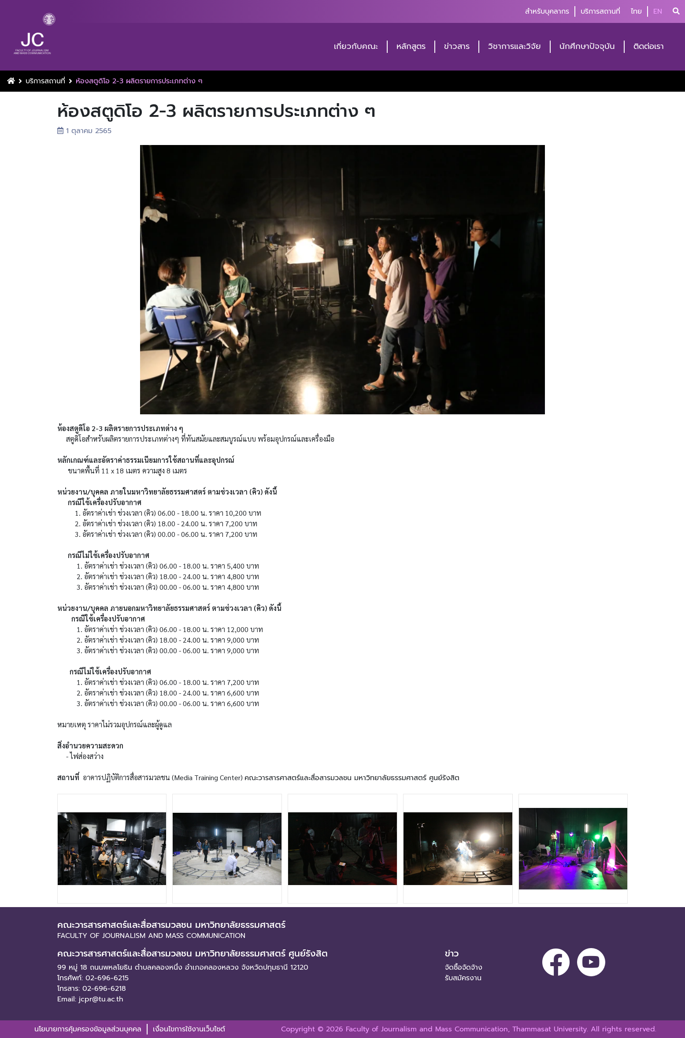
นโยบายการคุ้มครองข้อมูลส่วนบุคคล (87, 1029)
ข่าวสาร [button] (457, 46)
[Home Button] (11, 81)
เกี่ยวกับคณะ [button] (356, 46)
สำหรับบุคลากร (547, 11)
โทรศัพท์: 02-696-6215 (93, 978)
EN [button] (657, 11)
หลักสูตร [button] (411, 46)
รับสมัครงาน (463, 978)
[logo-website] (34, 36)
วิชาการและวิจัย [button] (514, 46)
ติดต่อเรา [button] (648, 46)
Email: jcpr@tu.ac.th (90, 999)
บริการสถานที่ (600, 11)
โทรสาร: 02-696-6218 (91, 988)
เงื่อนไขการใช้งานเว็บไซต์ (189, 1029)
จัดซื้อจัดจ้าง (463, 967)
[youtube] (591, 962)
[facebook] (556, 962)
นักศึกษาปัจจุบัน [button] (587, 46)
